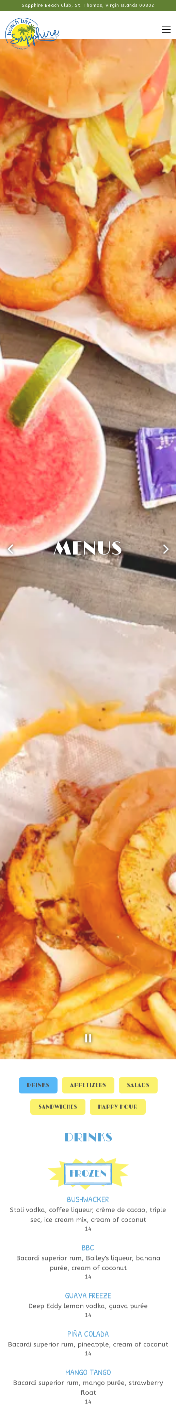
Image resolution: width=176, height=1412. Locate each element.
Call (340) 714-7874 (88, 1386)
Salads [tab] (138, 929)
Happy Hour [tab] (118, 950)
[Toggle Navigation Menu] (166, 29)
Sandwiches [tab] (57, 950)
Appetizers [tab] (88, 929)
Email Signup (88, 1403)
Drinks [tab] (38, 929)
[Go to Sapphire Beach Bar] (88, 5)
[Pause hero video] (88, 881)
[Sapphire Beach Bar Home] (32, 33)
